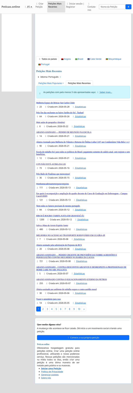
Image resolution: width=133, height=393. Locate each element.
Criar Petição (39, 5)
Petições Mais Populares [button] (50, 83)
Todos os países (47, 59)
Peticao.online (11, 6)
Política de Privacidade (52, 371)
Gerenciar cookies (50, 374)
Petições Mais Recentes (55, 5)
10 (79, 309)
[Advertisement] (83, 36)
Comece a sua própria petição (83, 337)
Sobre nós (46, 377)
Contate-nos (92, 7)
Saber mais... (104, 92)
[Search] (112, 6)
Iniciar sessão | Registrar (75, 5)
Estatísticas (79, 106)
